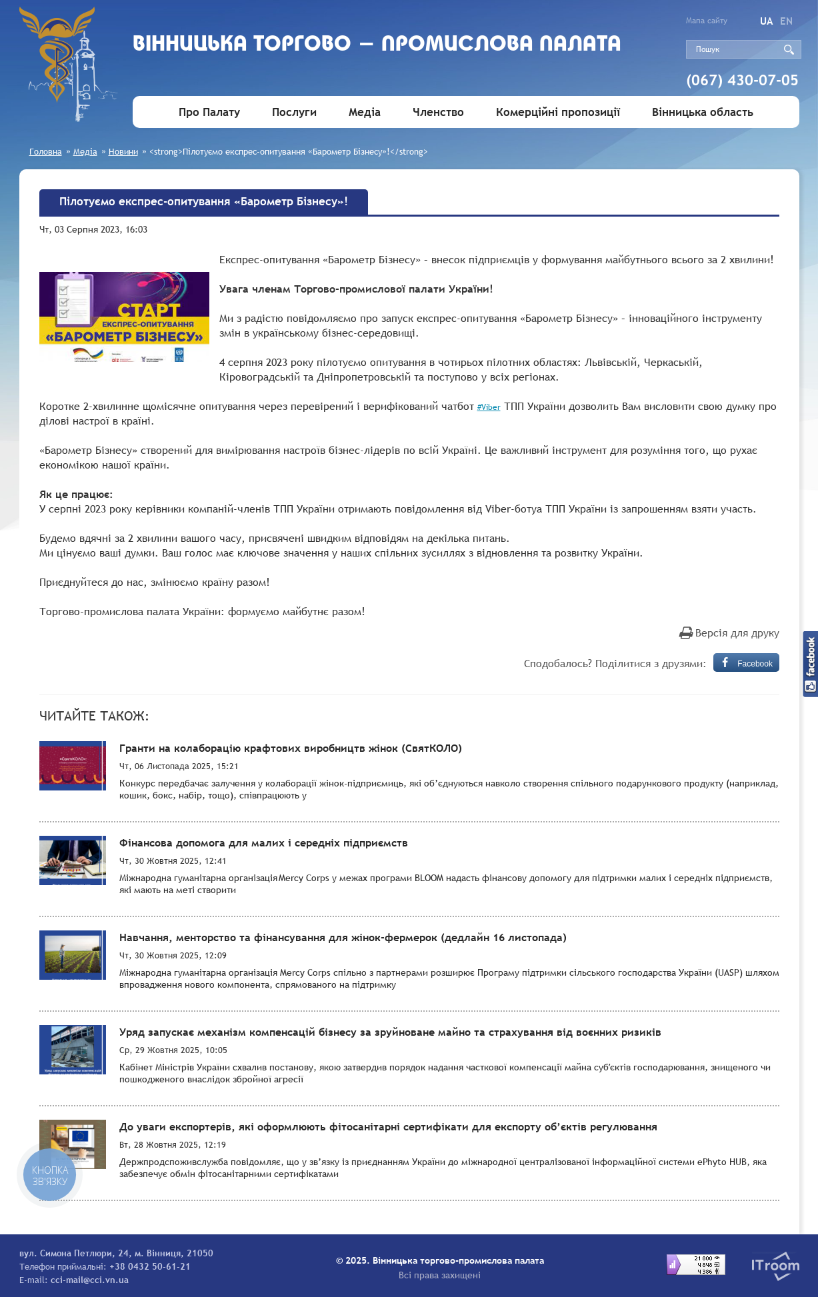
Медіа (365, 112)
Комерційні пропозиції (558, 112)
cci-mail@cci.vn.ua (90, 1280)
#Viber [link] (489, 407)
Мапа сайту (706, 21)
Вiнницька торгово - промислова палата (377, 45)
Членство (438, 112)
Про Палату (209, 112)
